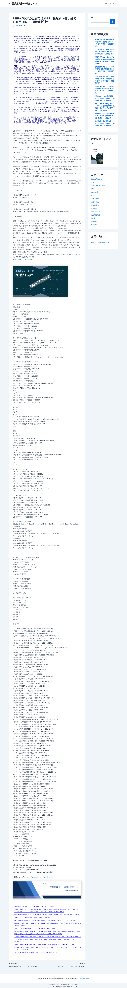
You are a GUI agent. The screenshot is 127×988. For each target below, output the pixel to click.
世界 (92, 195)
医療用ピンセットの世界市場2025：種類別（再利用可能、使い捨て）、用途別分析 (105, 116)
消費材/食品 (95, 202)
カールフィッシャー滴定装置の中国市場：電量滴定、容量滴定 (32, 917)
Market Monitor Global (98, 185)
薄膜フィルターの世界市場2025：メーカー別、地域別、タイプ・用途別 (34, 929)
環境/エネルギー (96, 212)
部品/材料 (94, 225)
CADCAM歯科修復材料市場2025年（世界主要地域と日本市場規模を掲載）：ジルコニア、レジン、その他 (44, 920)
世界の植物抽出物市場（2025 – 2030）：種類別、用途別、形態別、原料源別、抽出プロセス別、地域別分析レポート (47, 914)
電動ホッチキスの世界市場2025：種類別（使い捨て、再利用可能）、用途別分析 (105, 98)
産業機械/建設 (95, 215)
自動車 (93, 218)
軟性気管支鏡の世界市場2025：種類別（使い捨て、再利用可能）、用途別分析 (105, 123)
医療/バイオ (95, 199)
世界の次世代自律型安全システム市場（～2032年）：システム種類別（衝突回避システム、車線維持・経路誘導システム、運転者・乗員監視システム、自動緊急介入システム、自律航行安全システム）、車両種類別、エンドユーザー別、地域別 (47, 939)
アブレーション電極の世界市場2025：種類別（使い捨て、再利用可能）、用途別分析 (105, 52)
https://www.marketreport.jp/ (100, 242)
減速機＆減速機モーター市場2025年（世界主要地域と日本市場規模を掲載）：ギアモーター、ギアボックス (45, 944)
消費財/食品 (95, 205)
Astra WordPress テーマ (82, 978)
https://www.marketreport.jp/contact (43, 877)
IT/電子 (93, 182)
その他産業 (94, 192)
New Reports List (110, 3)
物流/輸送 (94, 208)
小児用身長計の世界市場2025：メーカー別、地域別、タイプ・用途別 (34, 906)
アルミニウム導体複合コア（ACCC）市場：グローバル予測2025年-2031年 (35, 953)
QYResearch (95, 189)
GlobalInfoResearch (97, 179)
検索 (92, 17)
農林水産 (94, 221)
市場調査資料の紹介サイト (23, 3)
